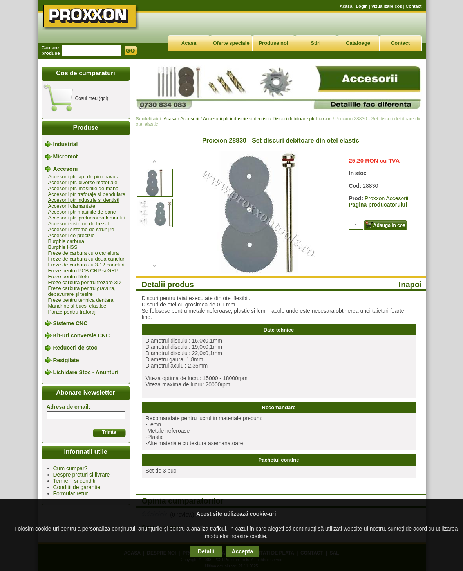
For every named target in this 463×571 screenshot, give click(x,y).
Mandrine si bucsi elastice (77, 306)
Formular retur (70, 493)
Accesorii (65, 169)
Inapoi (410, 284)
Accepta (242, 551)
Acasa (346, 6)
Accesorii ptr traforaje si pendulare (86, 194)
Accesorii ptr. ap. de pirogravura (84, 176)
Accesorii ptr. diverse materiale (83, 182)
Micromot (65, 157)
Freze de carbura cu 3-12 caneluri (86, 265)
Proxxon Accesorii (386, 198)
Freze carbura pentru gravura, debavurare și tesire (82, 291)
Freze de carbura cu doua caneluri (87, 259)
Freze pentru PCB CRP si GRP (83, 271)
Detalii (206, 551)
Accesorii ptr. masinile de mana (83, 188)
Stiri (315, 43)
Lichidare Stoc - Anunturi (85, 372)
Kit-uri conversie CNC (81, 335)
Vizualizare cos (386, 6)
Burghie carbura (66, 241)
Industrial (65, 144)
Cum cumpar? (70, 468)
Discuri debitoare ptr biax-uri (302, 118)
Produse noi (273, 43)
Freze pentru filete (68, 276)
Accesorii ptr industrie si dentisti (83, 200)
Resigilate (66, 360)
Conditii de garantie (77, 487)
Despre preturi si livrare (81, 474)
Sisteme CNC (70, 323)
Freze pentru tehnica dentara (81, 300)
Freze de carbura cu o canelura (83, 253)
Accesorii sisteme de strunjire (81, 229)
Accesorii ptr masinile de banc (82, 212)
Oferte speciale (231, 43)
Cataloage (358, 43)
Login (362, 6)
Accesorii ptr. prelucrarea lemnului (86, 218)
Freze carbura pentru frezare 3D (84, 282)
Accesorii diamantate (72, 206)
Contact (414, 6)
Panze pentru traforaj (72, 312)
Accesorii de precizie (71, 235)
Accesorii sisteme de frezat (78, 224)
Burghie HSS (63, 247)
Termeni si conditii (75, 481)
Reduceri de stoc (75, 348)
